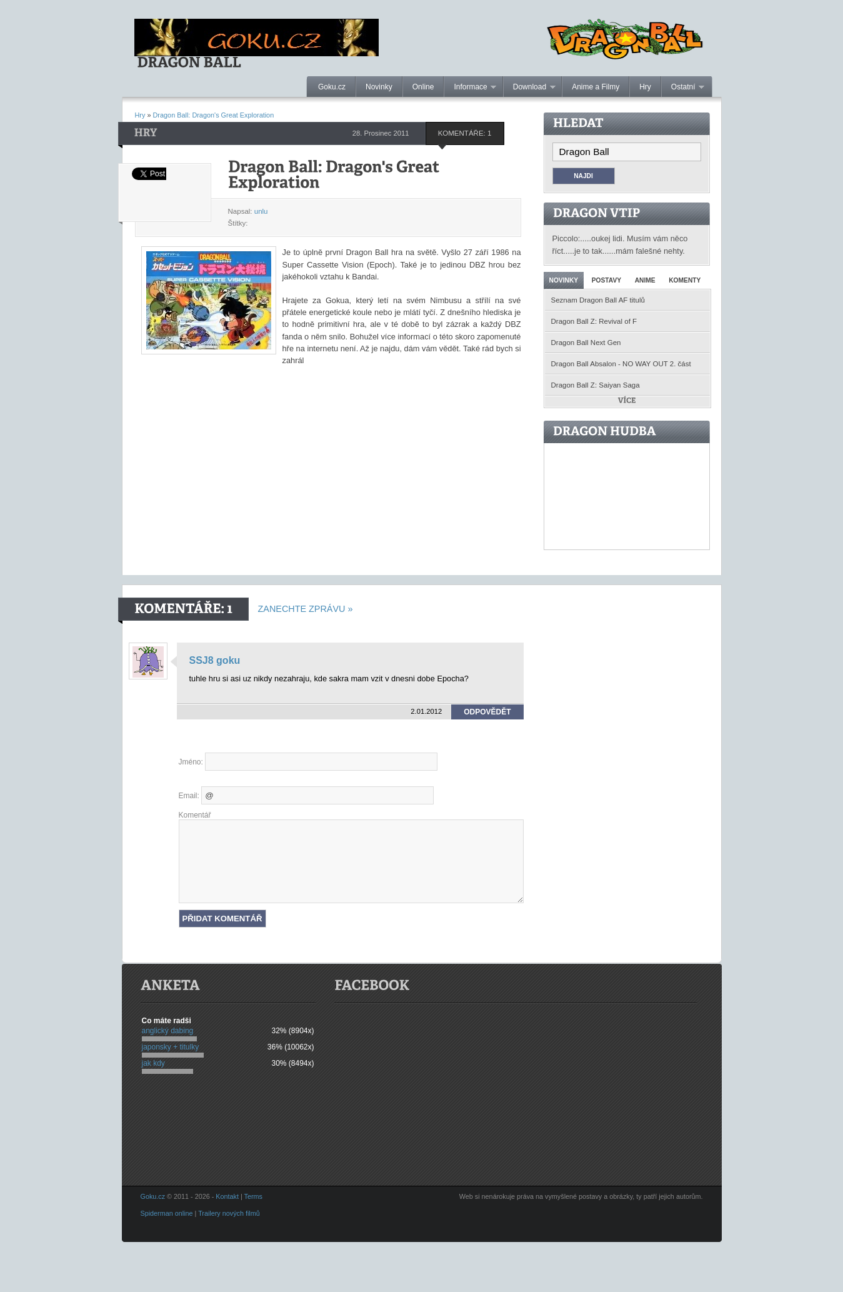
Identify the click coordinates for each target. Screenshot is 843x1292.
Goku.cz (332, 87)
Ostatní (683, 88)
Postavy (606, 280)
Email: (189, 795)
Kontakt (227, 1196)
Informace (470, 88)
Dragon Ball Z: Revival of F (594, 321)
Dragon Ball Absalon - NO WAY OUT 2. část (621, 364)
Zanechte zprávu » (305, 609)
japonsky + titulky (170, 1047)
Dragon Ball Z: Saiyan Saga (595, 385)
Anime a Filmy (595, 87)
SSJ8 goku (215, 660)
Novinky (379, 87)
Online (423, 87)
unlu (261, 211)
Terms (253, 1196)
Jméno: (191, 762)
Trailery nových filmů (229, 1213)
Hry (645, 87)
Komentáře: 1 (465, 133)
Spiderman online (167, 1213)
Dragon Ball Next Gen (586, 342)
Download (530, 88)
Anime (645, 280)
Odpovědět (487, 712)
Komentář (195, 815)
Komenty (685, 280)
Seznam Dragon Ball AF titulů (598, 300)
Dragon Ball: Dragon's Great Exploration (213, 115)
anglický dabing (168, 1030)
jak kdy (153, 1063)
